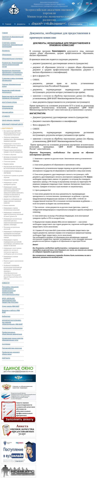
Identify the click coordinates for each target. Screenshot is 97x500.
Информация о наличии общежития (11, 257)
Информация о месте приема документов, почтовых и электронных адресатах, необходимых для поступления (13, 251)
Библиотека (6, 316)
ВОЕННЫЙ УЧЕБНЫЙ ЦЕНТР (12, 124)
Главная (8, 24)
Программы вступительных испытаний (12, 228)
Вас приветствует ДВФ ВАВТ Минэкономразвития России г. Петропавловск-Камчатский (12, 133)
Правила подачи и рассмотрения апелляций (13, 261)
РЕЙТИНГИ (6, 358)
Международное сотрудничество (7, 107)
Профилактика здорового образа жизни (11, 353)
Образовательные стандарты (12, 59)
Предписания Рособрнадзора (12, 328)
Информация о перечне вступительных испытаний (11, 209)
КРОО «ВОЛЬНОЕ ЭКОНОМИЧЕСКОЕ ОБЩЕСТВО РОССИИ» (10, 300)
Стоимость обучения (54, 24)
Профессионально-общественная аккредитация (12, 333)
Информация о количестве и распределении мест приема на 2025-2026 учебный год (13, 145)
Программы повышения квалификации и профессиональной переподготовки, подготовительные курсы (10, 290)
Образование (6, 55)
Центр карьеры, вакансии (11, 120)
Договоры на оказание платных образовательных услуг (13, 158)
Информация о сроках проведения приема (10, 183)
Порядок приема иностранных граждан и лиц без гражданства (13, 151)
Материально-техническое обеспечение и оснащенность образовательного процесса (12, 72)
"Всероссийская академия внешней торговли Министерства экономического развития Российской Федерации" (49, 16)
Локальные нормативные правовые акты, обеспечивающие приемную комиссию (14, 139)
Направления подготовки (11, 180)
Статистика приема (9, 161)
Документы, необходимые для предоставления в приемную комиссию (13, 201)
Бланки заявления (9, 205)
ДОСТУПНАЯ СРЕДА (9, 102)
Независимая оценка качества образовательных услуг (12, 339)
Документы (21, 24)
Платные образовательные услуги (11, 85)
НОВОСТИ (5, 283)
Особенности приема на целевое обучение (13, 176)
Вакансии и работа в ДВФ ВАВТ (11, 311)
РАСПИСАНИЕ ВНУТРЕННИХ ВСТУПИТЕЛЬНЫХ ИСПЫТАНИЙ (14, 167)
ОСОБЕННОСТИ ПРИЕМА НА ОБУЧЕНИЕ (13, 172)
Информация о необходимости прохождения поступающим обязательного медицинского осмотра (13, 234)
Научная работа (7, 112)
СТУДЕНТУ (6, 116)
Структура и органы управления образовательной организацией (12, 45)
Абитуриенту (36, 24)
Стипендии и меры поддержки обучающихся (12, 79)
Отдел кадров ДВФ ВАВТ (10, 306)
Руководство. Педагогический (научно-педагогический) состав (12, 65)
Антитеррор (6, 344)
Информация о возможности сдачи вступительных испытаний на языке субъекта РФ (13, 214)
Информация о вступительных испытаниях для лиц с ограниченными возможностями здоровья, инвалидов (13, 221)
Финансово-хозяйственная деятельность (11, 91)
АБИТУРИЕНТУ (7, 128)
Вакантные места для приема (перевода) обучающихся (12, 97)
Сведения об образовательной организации (12, 38)
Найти (91, 24)
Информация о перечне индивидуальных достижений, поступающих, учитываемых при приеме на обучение (13, 242)
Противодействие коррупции (12, 348)
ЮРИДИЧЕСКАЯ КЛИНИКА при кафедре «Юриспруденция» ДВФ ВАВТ (12, 322)
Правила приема (9, 164)
